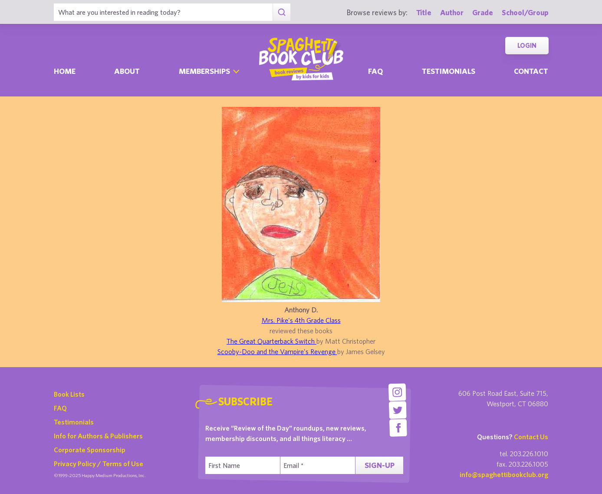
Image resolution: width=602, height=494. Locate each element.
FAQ (60, 408)
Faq (375, 71)
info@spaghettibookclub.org (504, 474)
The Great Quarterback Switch (271, 341)
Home (65, 71)
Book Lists (69, 394)
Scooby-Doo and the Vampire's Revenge (277, 351)
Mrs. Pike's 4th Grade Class (301, 320)
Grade (482, 12)
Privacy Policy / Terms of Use (98, 463)
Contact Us (531, 437)
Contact (531, 71)
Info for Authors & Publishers (98, 436)
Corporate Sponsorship (89, 450)
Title (423, 12)
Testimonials (448, 71)
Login (526, 45)
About (127, 71)
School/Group (525, 12)
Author (452, 12)
